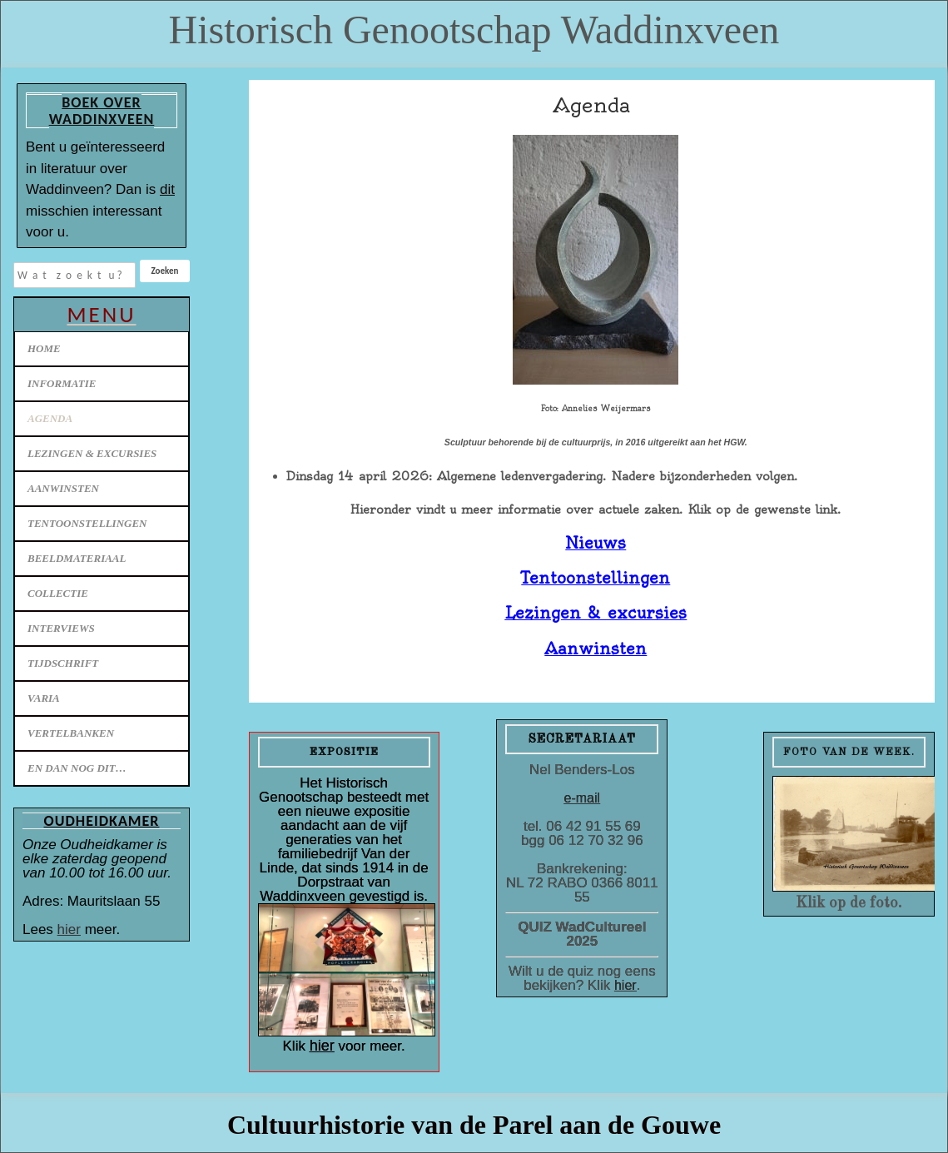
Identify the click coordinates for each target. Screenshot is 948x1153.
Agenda (49, 418)
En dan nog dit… (77, 768)
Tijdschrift (62, 663)
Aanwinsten (63, 488)
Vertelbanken (70, 733)
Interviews (61, 628)
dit (167, 189)
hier (69, 929)
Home (44, 348)
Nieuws (595, 543)
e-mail (582, 798)
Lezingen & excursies (91, 453)
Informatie (61, 383)
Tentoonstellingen (87, 523)
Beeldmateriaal (76, 558)
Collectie (57, 593)
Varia (43, 698)
